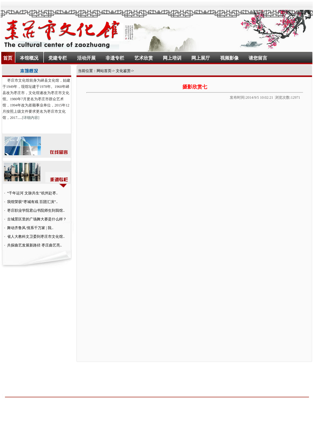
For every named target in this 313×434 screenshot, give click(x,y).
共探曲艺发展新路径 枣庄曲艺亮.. (34, 245)
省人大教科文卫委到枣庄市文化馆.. (36, 236)
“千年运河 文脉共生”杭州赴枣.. (32, 193)
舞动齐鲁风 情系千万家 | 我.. (30, 228)
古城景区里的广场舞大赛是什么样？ (37, 219)
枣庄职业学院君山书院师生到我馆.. (36, 210)
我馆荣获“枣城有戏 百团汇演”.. (32, 202)
